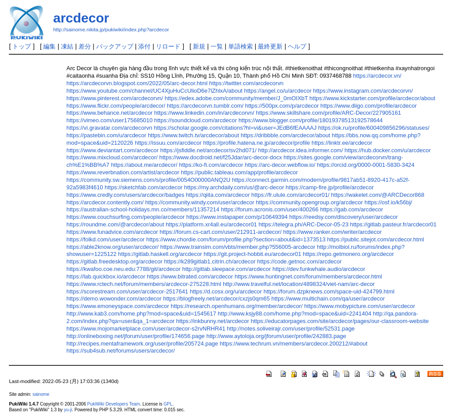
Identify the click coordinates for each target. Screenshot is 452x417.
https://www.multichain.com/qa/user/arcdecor (328, 298)
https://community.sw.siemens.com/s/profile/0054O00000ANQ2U (148, 180)
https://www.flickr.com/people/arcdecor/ (116, 105)
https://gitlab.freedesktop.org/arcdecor (114, 261)
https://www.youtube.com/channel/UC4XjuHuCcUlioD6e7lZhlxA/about (155, 90)
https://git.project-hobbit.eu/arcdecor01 (252, 254)
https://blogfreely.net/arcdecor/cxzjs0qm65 (216, 298)
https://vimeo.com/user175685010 (110, 120)
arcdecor (81, 18)
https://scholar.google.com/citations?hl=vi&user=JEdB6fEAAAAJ (235, 127)
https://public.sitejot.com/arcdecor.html (375, 239)
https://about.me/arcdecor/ (144, 165)
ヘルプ (297, 46)
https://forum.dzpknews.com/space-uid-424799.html (329, 291)
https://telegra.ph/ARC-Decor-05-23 (304, 224)
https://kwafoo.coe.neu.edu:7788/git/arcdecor (124, 269)
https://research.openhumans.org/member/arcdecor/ (237, 306)
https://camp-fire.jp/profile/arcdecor (329, 187)
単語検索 (240, 46)
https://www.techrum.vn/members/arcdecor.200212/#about (294, 343)
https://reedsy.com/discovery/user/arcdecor (343, 217)
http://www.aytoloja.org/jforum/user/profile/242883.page (276, 336)
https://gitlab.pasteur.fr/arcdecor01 (393, 224)
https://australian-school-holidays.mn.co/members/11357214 (143, 209)
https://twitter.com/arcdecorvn (246, 83)
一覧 (217, 46)
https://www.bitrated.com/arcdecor (190, 276)
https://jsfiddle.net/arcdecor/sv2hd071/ (208, 150)
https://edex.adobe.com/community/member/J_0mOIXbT (236, 98)
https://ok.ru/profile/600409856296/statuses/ (373, 127)
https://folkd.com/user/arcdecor (106, 239)
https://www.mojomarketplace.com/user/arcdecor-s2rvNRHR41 (146, 328)
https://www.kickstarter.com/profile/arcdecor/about (372, 98)
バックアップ (114, 46)
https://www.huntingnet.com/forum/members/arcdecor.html (308, 276)
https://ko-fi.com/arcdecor (211, 165)
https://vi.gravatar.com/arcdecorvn (109, 127)
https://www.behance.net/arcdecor (110, 112)
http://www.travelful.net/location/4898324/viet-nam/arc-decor (299, 284)
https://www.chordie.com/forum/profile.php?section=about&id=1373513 (235, 239)
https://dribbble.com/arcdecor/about (285, 135)
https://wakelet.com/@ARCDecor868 (377, 195)
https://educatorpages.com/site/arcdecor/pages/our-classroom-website (340, 321)
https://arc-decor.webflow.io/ (280, 165)
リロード (168, 46)
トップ (21, 46)
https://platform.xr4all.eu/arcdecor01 (211, 224)
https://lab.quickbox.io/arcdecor (106, 276)
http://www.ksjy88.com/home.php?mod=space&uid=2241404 (294, 313)
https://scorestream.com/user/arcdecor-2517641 (127, 291)
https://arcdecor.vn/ (377, 75)
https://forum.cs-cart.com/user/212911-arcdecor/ (221, 232)
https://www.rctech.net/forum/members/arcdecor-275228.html (144, 284)
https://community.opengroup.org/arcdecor (309, 202)
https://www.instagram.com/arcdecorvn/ (363, 90)
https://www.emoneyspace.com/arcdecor (118, 306)
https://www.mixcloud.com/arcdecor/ (112, 157)
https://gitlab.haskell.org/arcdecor (160, 254)
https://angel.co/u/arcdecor (278, 90)
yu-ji (68, 409)
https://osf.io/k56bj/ (388, 202)
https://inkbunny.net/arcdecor (212, 321)
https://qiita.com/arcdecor (218, 195)
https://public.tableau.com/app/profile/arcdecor (239, 172)
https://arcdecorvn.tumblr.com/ (205, 105)
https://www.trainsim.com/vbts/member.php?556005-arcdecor (237, 247)
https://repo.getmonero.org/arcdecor (348, 254)
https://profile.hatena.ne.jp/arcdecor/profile (256, 142)
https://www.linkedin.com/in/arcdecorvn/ (204, 112)
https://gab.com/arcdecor (351, 209)
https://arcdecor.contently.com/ (105, 202)
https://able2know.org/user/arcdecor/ (113, 247)
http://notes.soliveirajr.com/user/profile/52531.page (290, 328)
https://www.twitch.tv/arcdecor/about (193, 135)
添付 (144, 46)
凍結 (67, 46)
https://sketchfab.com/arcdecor (143, 187)
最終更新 (270, 46)
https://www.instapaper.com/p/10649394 (237, 217)
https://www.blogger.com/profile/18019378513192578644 (310, 120)
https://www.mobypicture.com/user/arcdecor (359, 306)
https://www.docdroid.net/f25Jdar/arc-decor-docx (220, 157)
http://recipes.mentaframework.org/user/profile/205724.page (142, 343)
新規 (199, 46)
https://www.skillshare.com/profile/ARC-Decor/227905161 (328, 112)
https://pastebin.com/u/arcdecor (107, 135)
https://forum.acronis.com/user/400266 (270, 209)
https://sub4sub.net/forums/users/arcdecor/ (121, 350)
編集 (49, 46)
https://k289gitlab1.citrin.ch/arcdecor (210, 261)
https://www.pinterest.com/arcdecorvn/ (115, 98)
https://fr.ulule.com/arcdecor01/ (290, 195)
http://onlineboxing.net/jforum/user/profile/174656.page (136, 336)
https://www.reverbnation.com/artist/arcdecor (123, 172)
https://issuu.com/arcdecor (168, 142)
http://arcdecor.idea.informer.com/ (300, 150)
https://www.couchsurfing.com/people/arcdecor (126, 217)
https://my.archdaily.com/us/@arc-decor (234, 187)
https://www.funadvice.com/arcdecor (112, 232)
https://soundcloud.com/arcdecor (195, 120)
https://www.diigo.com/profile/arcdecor (368, 105)
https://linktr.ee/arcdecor (342, 142)
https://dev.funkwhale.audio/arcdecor (318, 269)
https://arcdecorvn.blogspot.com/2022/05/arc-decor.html (137, 83)
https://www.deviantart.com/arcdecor (113, 150)
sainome (41, 394)
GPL (167, 404)
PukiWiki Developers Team (113, 404)
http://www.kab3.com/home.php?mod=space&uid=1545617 (141, 313)
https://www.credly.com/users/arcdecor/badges (126, 195)
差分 (85, 46)
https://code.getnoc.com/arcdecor (299, 261)
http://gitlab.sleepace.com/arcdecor (226, 269)
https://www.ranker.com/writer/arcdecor (332, 232)
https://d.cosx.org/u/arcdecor (226, 291)
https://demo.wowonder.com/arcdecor (114, 298)
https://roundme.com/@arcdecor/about (115, 224)
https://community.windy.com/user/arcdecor (199, 202)
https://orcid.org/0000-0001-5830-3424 (365, 165)
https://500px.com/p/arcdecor (282, 105)
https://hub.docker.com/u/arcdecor (388, 150)
